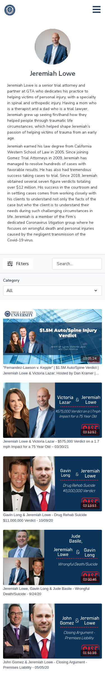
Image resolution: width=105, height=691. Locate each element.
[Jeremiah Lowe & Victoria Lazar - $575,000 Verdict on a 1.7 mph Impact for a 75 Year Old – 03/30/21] (52, 444)
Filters (18, 264)
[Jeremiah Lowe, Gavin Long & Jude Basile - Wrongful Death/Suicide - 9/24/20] (52, 591)
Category (11, 280)
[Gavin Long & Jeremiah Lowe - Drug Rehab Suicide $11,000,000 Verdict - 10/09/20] (52, 517)
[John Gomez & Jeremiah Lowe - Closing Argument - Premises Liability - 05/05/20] (52, 664)
